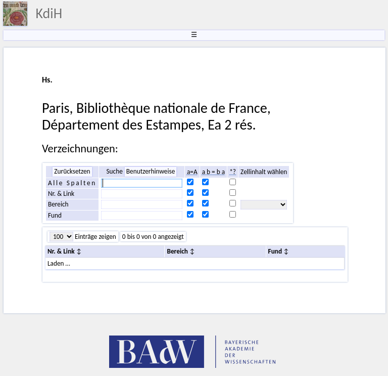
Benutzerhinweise (150, 171)
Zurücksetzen (72, 171)
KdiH (48, 13)
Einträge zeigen (94, 236)
